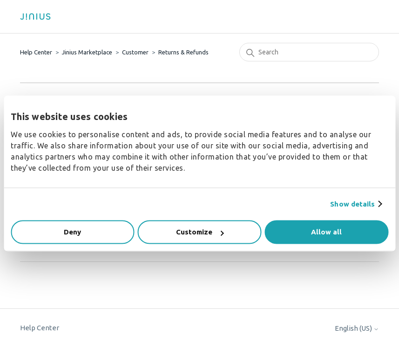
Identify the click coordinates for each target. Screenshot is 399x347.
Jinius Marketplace (87, 52)
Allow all (326, 232)
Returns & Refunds (183, 52)
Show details (352, 204)
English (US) (357, 328)
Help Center (36, 52)
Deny (72, 232)
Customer (135, 52)
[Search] (309, 52)
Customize (199, 232)
